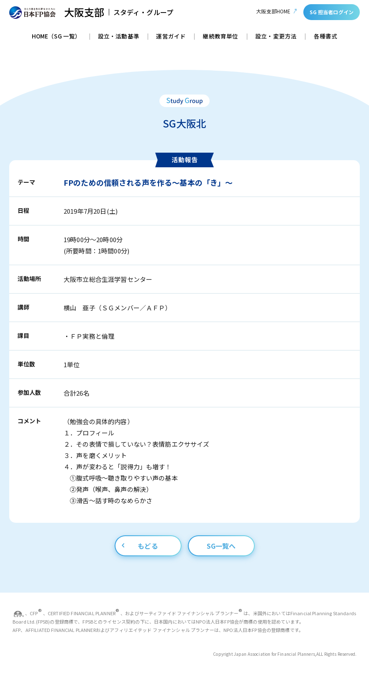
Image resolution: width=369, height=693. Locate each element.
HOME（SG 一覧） (56, 36)
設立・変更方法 (276, 36)
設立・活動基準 (118, 36)
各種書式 (326, 36)
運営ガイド (171, 36)
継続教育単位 (220, 36)
